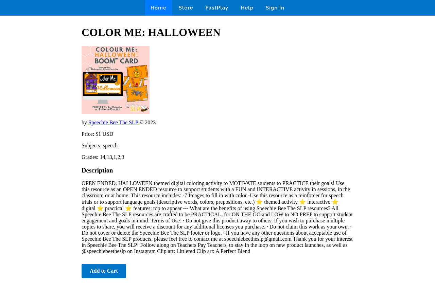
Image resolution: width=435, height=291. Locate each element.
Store (186, 8)
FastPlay (217, 8)
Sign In (275, 8)
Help (247, 8)
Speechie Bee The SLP (113, 122)
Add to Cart (104, 271)
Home (159, 8)
